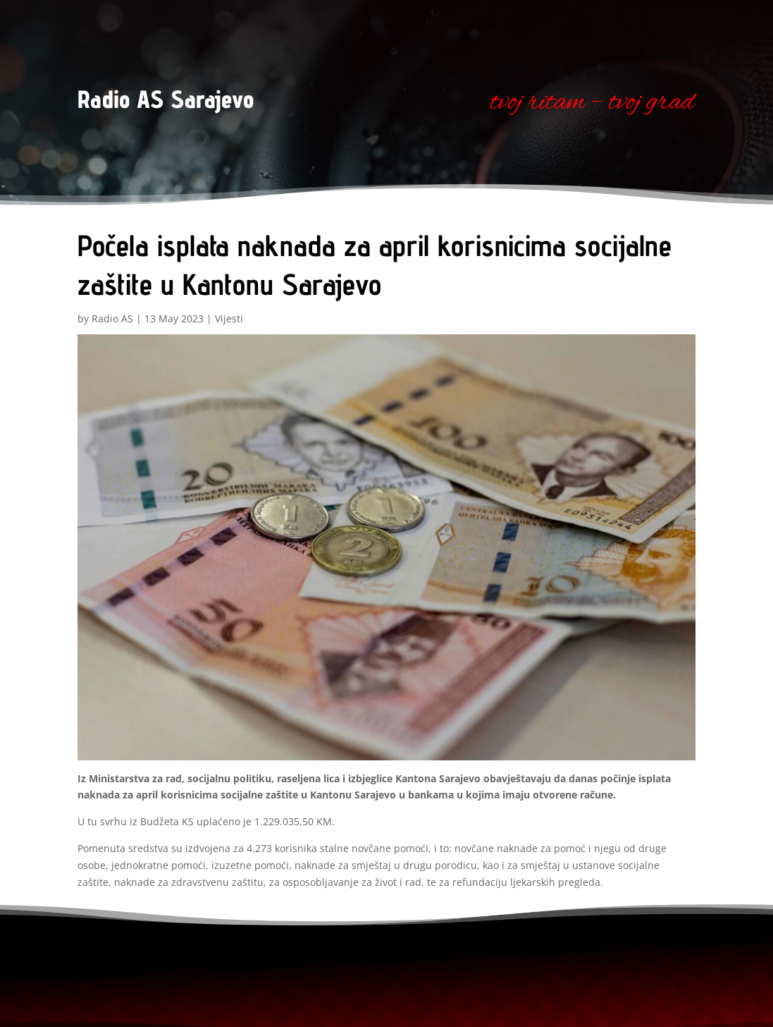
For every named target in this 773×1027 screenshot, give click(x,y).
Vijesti (229, 318)
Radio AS (112, 318)
